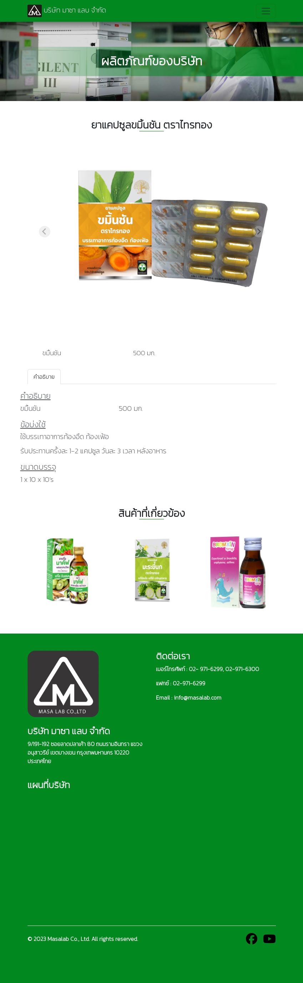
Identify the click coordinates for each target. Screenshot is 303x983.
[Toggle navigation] (266, 11)
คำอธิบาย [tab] (44, 376)
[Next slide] (258, 231)
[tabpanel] (151, 437)
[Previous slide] (44, 231)
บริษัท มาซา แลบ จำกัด (66, 11)
